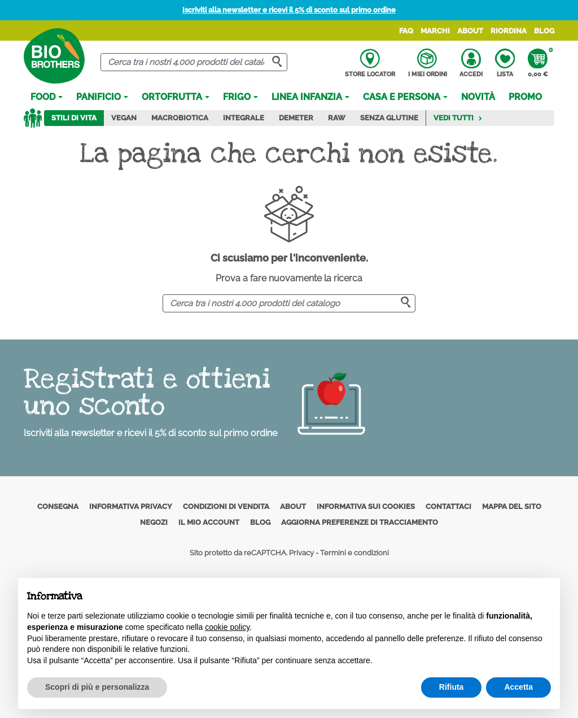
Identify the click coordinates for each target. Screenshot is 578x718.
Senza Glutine (389, 118)
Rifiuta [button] (451, 686)
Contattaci (448, 506)
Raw (336, 118)
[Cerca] (193, 62)
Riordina (509, 31)
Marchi (435, 31)
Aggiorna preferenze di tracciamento (359, 522)
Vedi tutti (458, 118)
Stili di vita (74, 118)
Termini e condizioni (354, 553)
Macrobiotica (179, 118)
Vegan (124, 118)
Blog (544, 31)
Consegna (57, 506)
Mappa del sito (511, 506)
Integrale (243, 118)
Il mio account (208, 522)
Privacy (301, 553)
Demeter (296, 118)
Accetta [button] (518, 686)
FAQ (406, 31)
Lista (505, 63)
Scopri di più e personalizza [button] (97, 686)
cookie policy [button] (227, 627)
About (470, 31)
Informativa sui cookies (366, 506)
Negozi (154, 522)
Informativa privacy (130, 506)
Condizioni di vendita (226, 506)
